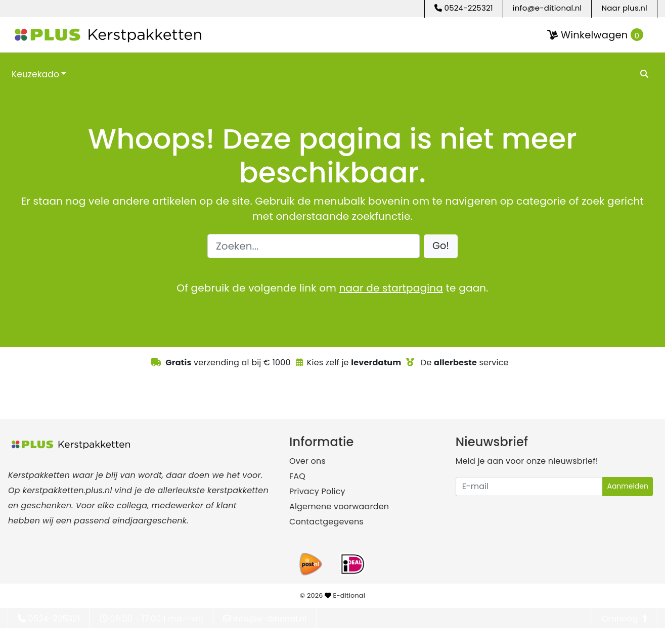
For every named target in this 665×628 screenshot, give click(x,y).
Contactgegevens (326, 521)
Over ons (307, 461)
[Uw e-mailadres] (529, 486)
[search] (644, 74)
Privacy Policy (317, 491)
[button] (441, 246)
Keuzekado (35, 74)
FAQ (297, 476)
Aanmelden (627, 486)
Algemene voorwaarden (339, 506)
